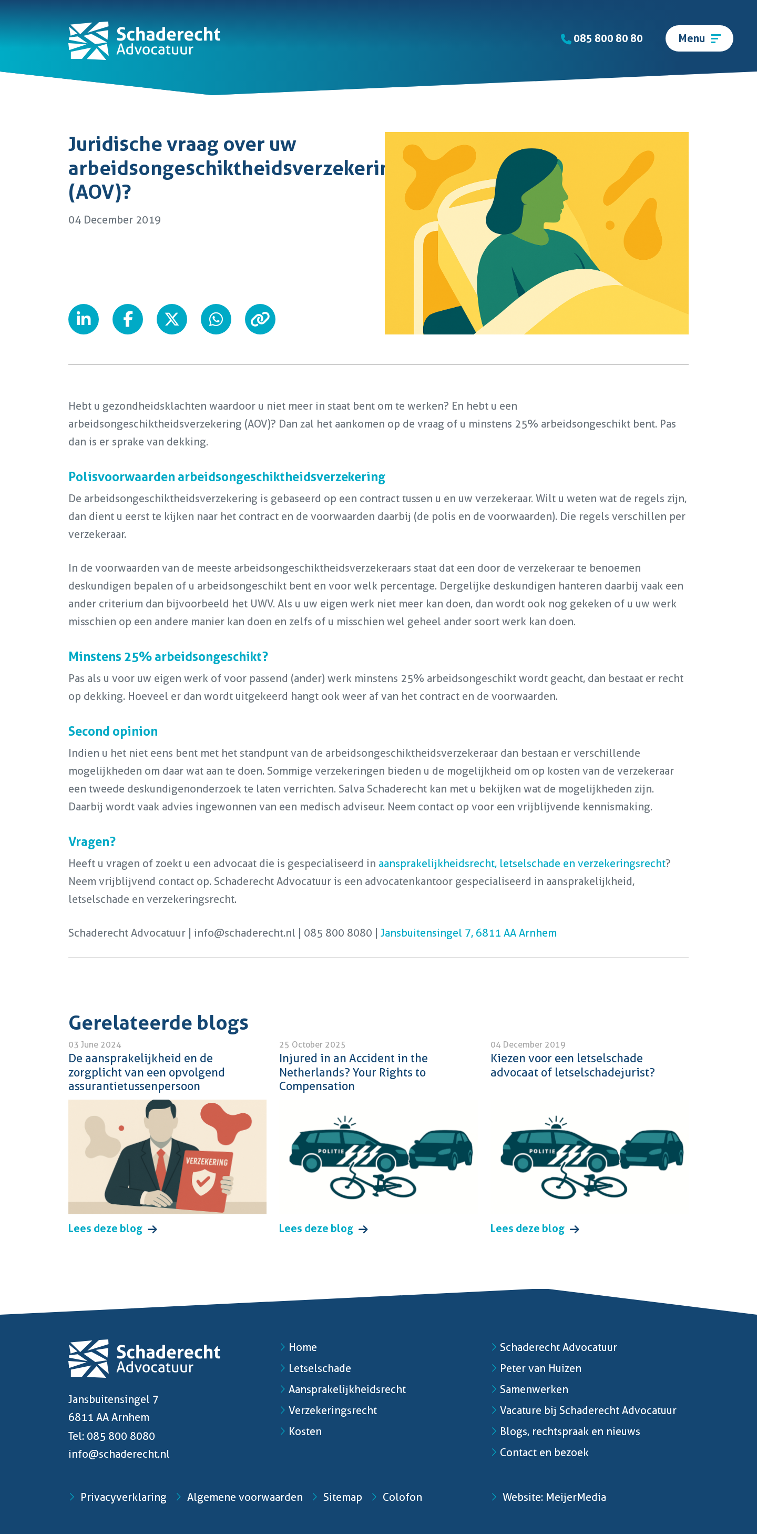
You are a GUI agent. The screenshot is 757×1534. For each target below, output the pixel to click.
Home (298, 1347)
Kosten (300, 1431)
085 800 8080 (121, 1436)
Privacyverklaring (117, 1497)
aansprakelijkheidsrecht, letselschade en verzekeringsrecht (522, 863)
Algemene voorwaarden (239, 1497)
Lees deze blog (112, 1228)
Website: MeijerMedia (548, 1497)
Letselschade (315, 1368)
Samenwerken (529, 1389)
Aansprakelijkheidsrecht (342, 1389)
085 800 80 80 (602, 38)
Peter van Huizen (535, 1368)
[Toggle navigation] (699, 38)
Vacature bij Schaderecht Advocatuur (583, 1410)
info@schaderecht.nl (119, 1454)
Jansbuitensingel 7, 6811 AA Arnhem (467, 933)
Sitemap (336, 1497)
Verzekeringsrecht (328, 1410)
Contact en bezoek (539, 1452)
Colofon (396, 1497)
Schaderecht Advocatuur (553, 1347)
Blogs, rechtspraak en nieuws (565, 1431)
